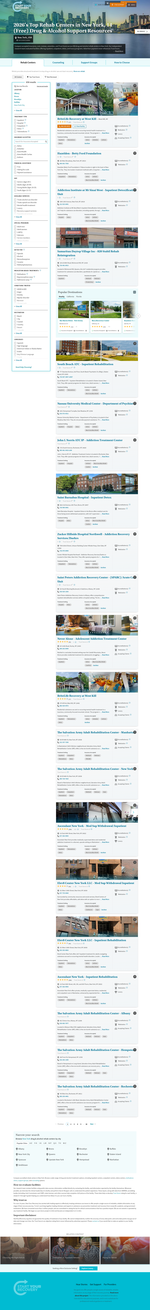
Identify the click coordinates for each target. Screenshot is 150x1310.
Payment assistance (24, 172)
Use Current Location (24, 40)
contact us (95, 1221)
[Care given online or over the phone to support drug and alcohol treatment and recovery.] (28, 131)
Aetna (19, 146)
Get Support (95, 1284)
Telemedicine (22, 131)
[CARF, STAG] (129, 371)
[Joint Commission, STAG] (129, 125)
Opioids (20, 253)
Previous (61, 1124)
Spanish (20, 343)
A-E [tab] (31, 1143)
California (70, 296)
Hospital (20, 123)
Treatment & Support (85, 9)
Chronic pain (22, 303)
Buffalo (17, 102)
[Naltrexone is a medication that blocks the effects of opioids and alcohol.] (31, 279)
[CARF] (129, 262)
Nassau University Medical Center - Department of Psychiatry (96, 403)
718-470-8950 (64, 551)
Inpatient (20, 120)
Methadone (21, 274)
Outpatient (21, 126)
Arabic (19, 351)
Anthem (20, 157)
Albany (16, 93)
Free (18, 167)
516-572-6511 (64, 414)
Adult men (21, 227)
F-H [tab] (35, 1143)
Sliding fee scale (23, 170)
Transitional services (24, 214)
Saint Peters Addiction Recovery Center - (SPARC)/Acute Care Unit (96, 579)
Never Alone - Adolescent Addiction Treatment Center (92, 638)
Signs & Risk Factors (64, 9)
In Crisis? (141, 31)
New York (26, 1139)
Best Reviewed (52, 77)
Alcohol (20, 256)
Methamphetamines (24, 265)
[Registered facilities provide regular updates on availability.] (130, 137)
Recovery (101, 9)
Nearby (61, 296)
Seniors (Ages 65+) (24, 182)
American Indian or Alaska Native (29, 349)
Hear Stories (114, 3)
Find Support (130, 3)
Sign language (22, 346)
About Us (132, 9)
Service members (23, 238)
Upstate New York (56, 1159)
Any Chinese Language (25, 354)
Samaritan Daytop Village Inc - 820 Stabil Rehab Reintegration (88, 253)
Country (20, 325)
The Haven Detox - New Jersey (71, 321)
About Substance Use (116, 9)
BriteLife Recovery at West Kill (76, 119)
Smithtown (23, 1165)
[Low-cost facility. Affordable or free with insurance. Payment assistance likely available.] (59, 197)
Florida (79, 296)
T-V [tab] (59, 1143)
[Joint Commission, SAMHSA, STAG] (129, 410)
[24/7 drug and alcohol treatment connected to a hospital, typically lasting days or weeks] (25, 122)
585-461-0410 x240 (66, 450)
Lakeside (20, 330)
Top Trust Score (34, 77)
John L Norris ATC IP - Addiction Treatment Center (90, 440)
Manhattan (114, 1159)
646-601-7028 (64, 163)
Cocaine (20, 262)
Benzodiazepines (23, 259)
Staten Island (115, 1154)
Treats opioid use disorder (27, 202)
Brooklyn (17, 99)
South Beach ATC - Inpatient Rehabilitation (85, 364)
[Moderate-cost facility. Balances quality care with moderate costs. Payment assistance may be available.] (60, 157)
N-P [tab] (50, 1143)
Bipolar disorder (23, 298)
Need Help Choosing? (24, 367)
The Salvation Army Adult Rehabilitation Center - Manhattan (96, 732)
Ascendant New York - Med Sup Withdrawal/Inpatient (91, 826)
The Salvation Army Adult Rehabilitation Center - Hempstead (96, 1050)
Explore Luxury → (88, 1268)
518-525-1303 (64, 592)
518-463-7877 (64, 1023)
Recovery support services (27, 211)
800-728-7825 (64, 779)
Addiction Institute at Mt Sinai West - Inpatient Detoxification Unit (96, 192)
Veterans (20, 235)
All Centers (18, 77)
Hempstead (84, 1159)
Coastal (20, 322)
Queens (17, 108)
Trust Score (117, 1193)
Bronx (16, 96)
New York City (19, 105)
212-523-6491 (64, 204)
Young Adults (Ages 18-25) (26, 187)
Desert (19, 327)
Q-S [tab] (55, 1143)
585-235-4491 (64, 1096)
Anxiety (20, 295)
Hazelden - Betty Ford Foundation (79, 153)
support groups (23, 1180)
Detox (19, 129)
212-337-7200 (64, 742)
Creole (19, 357)
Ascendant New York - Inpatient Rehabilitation (87, 977)
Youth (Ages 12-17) (24, 190)
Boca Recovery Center (100, 321)
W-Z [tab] (64, 1143)
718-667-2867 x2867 (66, 377)
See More (87, 143)
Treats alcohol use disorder (27, 200)
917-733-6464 (64, 893)
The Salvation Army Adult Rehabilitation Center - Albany (93, 1013)
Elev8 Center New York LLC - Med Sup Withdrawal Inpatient (95, 883)
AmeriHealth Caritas (24, 154)
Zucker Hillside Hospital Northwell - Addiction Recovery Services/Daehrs (93, 536)
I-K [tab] (40, 1143)
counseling (35, 1180)
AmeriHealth (21, 152)
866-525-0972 (65, 126)
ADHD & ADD (21, 289)
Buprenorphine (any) (25, 277)
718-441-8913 (64, 265)
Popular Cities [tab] (22, 1143)
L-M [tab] (45, 1143)
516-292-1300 (64, 1060)
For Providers (110, 1284)
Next (91, 1124)
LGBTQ (19, 232)
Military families (23, 241)
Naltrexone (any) (23, 280)
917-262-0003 (64, 836)
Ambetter (20, 149)
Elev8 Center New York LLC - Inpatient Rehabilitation (91, 940)
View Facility (80, 126)
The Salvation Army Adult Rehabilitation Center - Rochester (95, 1086)
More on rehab (79, 71)
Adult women (22, 229)
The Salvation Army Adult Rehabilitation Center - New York (95, 769)
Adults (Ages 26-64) (24, 185)
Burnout (20, 300)
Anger (19, 292)
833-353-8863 (64, 950)
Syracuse (22, 1159)
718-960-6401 (64, 508)
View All (19, 110)
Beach (19, 316)
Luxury (19, 208)
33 (86, 1124)
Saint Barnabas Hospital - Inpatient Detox (84, 497)
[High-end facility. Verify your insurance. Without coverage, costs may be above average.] (78, 829)
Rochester (83, 1154)
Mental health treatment (26, 205)
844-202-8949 (64, 649)
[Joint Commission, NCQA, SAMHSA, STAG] (129, 504)
